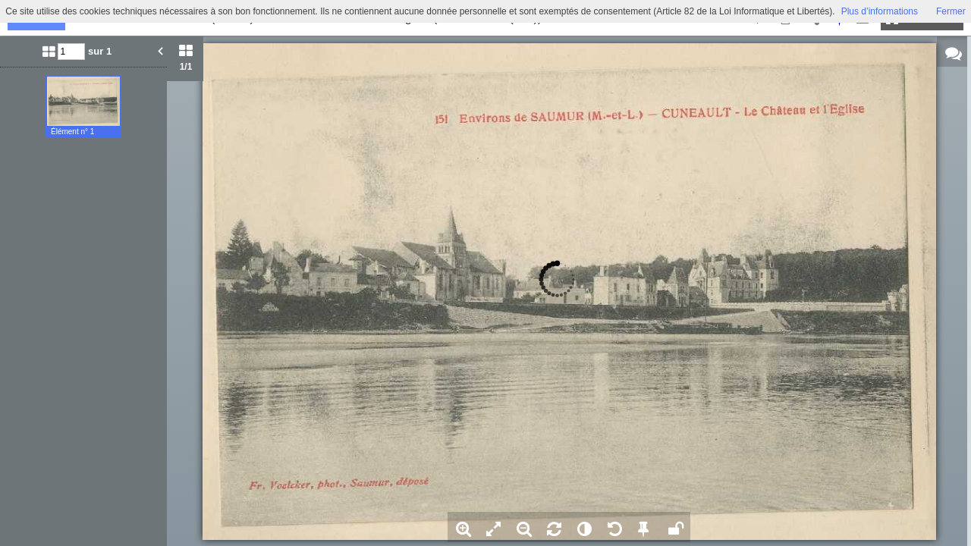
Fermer (951, 11)
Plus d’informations (879, 11)
